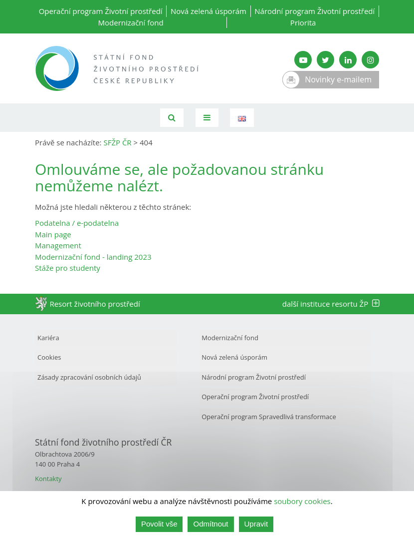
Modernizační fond (131, 22)
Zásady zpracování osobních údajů (89, 377)
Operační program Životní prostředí (101, 11)
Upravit (256, 524)
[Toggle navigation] (207, 117)
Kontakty (48, 478)
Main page (53, 234)
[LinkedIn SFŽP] (348, 59)
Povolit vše (159, 524)
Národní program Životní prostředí (314, 11)
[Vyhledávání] (172, 117)
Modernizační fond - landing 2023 (93, 257)
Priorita (303, 22)
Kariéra (48, 337)
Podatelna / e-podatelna (77, 223)
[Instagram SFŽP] (370, 59)
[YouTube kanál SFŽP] (303, 59)
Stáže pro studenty (67, 268)
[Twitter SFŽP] (325, 59)
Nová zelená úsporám (208, 11)
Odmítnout (210, 524)
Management (58, 245)
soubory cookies (302, 501)
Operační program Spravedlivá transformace (269, 416)
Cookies (49, 357)
